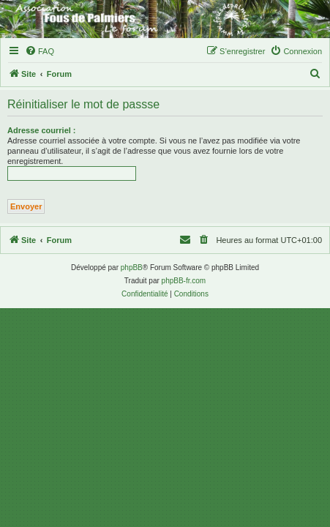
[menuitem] (39, 51)
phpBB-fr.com (184, 281)
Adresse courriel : (41, 130)
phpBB (132, 268)
